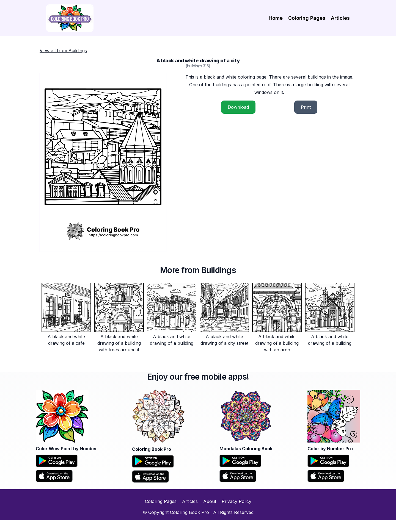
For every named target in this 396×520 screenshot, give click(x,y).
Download (238, 107)
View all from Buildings (63, 50)
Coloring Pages (306, 18)
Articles (340, 18)
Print (306, 107)
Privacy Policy (236, 501)
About (209, 501)
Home (276, 18)
